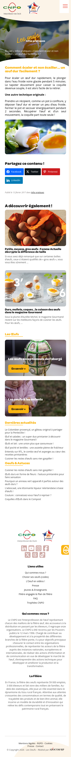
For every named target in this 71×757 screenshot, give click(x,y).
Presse (35, 585)
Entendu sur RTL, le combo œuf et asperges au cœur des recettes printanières (35, 453)
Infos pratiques (23, 51)
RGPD (40, 743)
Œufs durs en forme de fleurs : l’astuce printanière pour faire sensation (34, 476)
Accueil (8, 51)
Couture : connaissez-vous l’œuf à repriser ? (28, 495)
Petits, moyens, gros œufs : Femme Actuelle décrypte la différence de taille (33, 250)
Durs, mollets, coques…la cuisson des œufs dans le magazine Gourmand (32, 311)
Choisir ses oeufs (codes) (35, 576)
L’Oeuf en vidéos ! (35, 581)
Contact (40, 746)
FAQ (35, 598)
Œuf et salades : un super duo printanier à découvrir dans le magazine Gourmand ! (33, 438)
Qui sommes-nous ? (35, 572)
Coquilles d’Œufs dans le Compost (23, 499)
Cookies (48, 743)
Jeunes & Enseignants (35, 589)
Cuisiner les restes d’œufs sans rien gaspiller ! (29, 458)
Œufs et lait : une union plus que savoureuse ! (29, 443)
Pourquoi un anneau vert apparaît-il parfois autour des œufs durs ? (34, 483)
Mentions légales (27, 743)
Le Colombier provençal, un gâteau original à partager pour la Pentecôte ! (33, 431)
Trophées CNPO (35, 602)
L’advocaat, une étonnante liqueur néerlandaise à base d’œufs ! (34, 490)
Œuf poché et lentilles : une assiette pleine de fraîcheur (34, 447)
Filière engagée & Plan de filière (35, 594)
